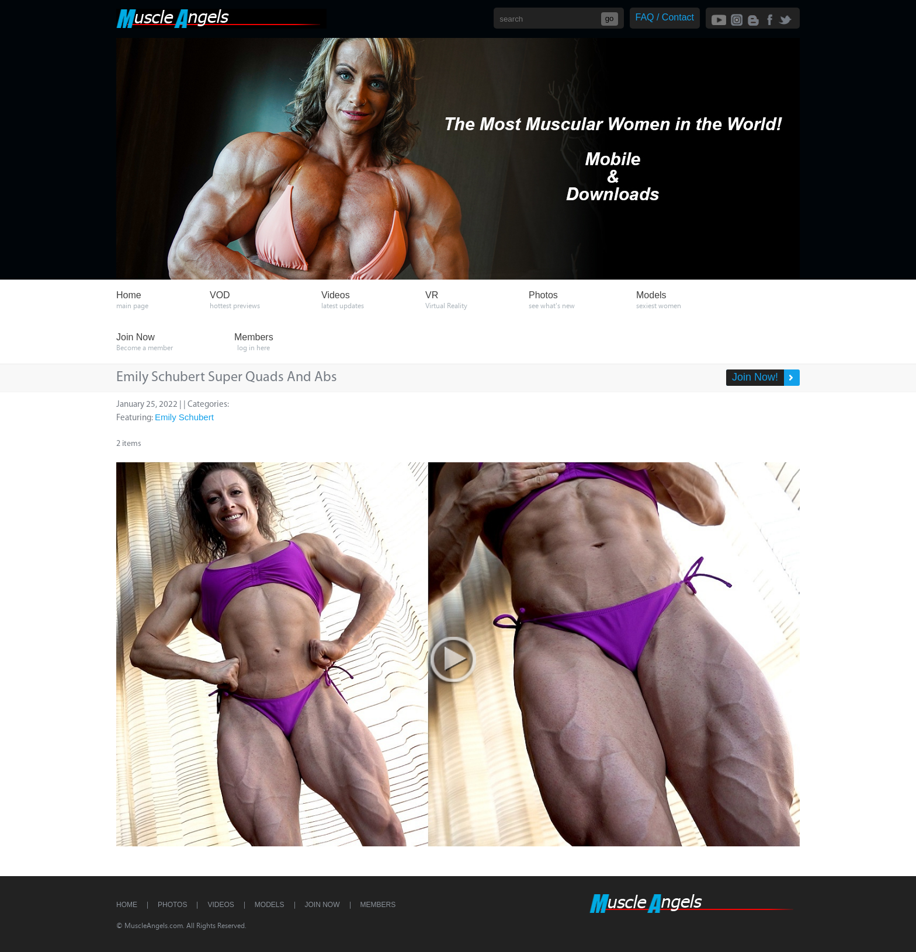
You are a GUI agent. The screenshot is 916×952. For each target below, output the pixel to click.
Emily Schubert (184, 417)
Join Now (322, 905)
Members (378, 905)
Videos (220, 905)
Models (269, 905)
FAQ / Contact (665, 17)
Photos (172, 905)
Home (126, 905)
